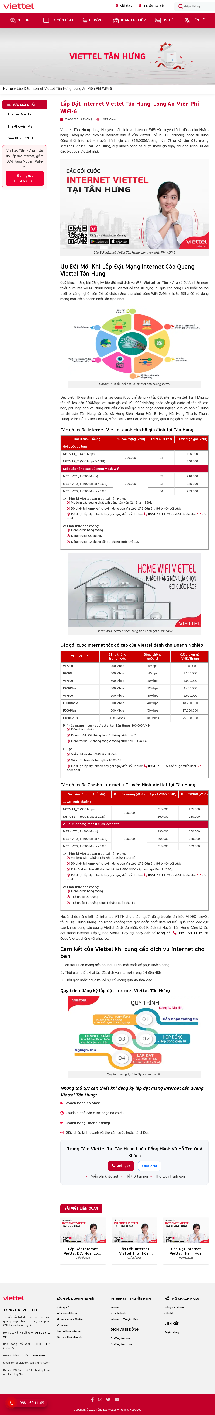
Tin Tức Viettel (20, 114)
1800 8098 (38, 1355)
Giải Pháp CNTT (21, 138)
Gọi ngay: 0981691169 (24, 178)
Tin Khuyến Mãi (20, 126)
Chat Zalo (149, 1166)
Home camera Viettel (70, 1319)
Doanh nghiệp (129, 20)
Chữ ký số (63, 1307)
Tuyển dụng (171, 1332)
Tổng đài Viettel (174, 1307)
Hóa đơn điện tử (67, 1313)
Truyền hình (118, 1313)
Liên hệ (195, 20)
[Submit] (180, 6)
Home (8, 88)
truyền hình (58, 20)
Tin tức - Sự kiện (151, 5)
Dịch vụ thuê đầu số (69, 1337)
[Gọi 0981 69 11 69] (11, 1403)
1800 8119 (42, 1344)
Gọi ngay (121, 1165)
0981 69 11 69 (157, 766)
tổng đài (164, 933)
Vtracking (62, 1325)
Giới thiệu (124, 5)
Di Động (93, 20)
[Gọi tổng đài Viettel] (27, 1403)
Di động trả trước (121, 1344)
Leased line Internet (69, 1331)
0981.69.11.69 (157, 514)
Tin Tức (165, 20)
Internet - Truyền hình (124, 1319)
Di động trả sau (120, 1338)
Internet (22, 20)
